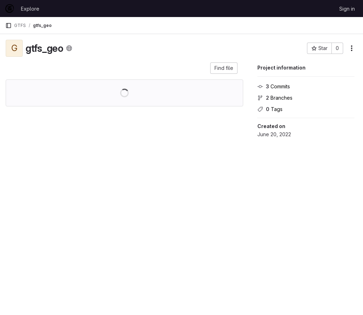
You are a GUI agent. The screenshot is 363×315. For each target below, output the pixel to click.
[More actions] (351, 48)
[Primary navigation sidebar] (8, 25)
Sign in (347, 9)
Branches (274, 98)
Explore (30, 9)
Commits (273, 86)
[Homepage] (9, 8)
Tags (270, 109)
